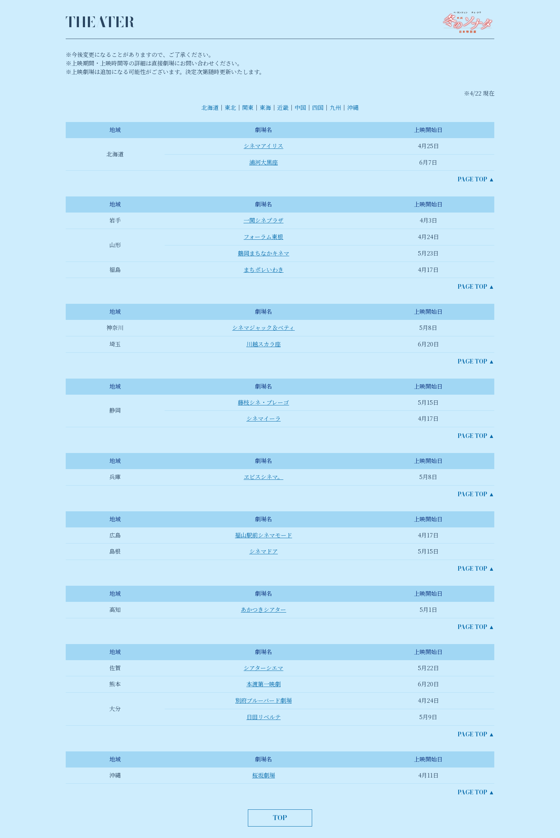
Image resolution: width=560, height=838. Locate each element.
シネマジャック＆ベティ (263, 327)
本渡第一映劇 (263, 684)
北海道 (210, 107)
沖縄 (353, 107)
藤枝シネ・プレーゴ (263, 402)
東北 (230, 107)
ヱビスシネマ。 (263, 477)
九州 (335, 107)
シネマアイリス (263, 146)
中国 (300, 107)
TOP (280, 818)
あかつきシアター (263, 609)
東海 (265, 107)
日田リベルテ (263, 717)
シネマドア (263, 551)
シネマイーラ (263, 418)
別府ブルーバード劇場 (263, 700)
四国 (318, 107)
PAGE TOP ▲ (476, 179)
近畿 (283, 107)
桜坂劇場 (263, 775)
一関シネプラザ (264, 220)
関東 (248, 107)
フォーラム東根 (263, 237)
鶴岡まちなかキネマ (263, 253)
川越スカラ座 (263, 344)
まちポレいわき (264, 269)
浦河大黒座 (263, 162)
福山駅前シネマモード (263, 535)
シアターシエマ (263, 668)
